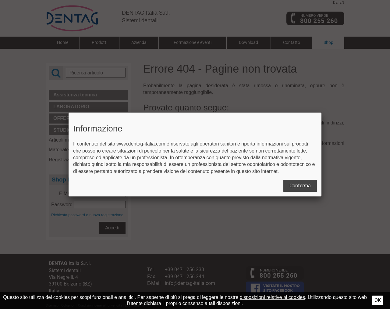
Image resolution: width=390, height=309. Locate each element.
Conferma (300, 186)
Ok (377, 300)
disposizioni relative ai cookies (272, 297)
